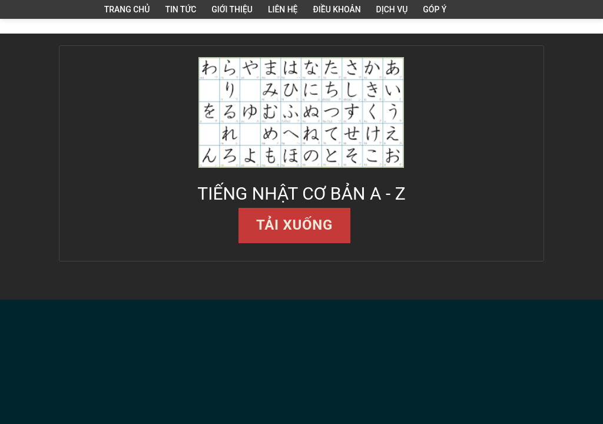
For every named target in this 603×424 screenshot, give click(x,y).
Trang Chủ (127, 9)
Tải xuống (294, 225)
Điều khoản (337, 9)
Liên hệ (283, 9)
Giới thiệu (232, 9)
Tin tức (180, 9)
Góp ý (434, 9)
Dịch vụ (392, 9)
